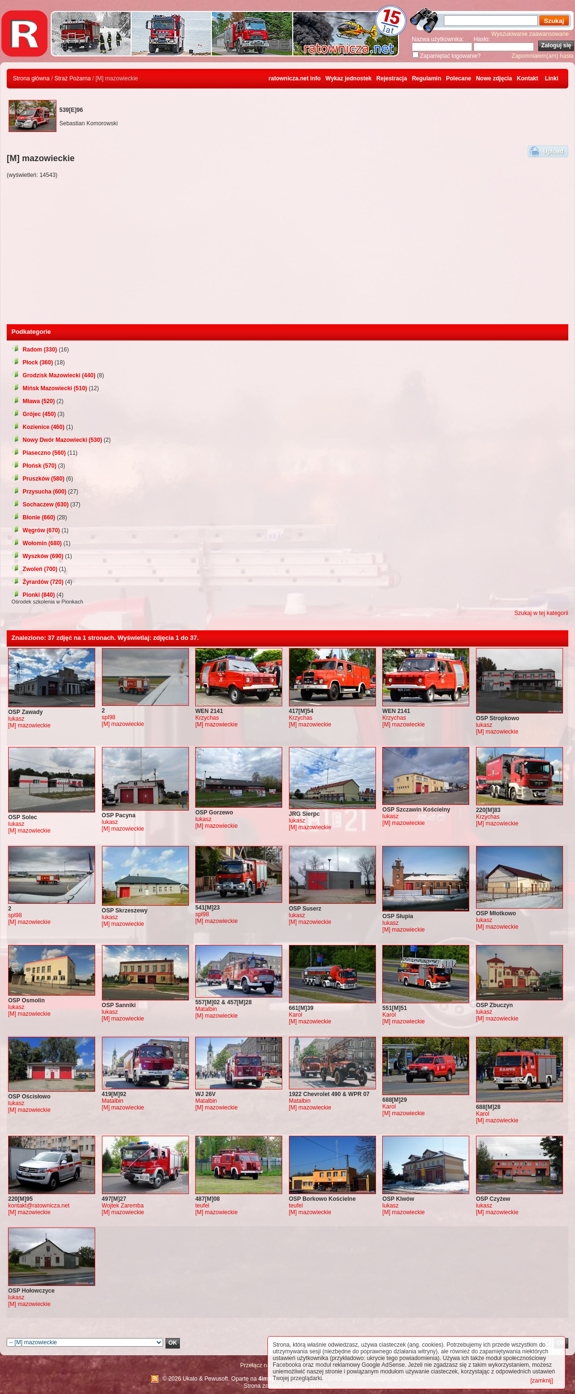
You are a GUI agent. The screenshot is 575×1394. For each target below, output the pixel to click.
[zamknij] (542, 1380)
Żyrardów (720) (37, 582)
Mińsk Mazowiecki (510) (49, 388)
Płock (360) (32, 362)
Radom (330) (34, 349)
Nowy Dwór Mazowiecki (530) (56, 440)
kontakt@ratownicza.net (38, 1205)
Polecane (458, 78)
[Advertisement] (287, 252)
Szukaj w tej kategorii (541, 613)
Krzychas (207, 717)
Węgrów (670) (35, 530)
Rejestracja (391, 78)
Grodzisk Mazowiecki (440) (53, 375)
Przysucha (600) (38, 491)
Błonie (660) (33, 517)
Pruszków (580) (38, 478)
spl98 (109, 717)
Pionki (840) (33, 595)
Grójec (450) (33, 414)
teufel (202, 1205)
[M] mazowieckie (29, 725)
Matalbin (206, 1009)
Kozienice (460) (38, 427)
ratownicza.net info (295, 78)
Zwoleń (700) (34, 569)
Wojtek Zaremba (123, 1205)
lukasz (16, 718)
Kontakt (527, 78)
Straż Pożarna (73, 78)
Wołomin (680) (36, 543)
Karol (295, 1014)
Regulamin (426, 78)
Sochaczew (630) (39, 504)
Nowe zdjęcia (494, 78)
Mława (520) (33, 401)
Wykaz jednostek (348, 78)
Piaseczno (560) (38, 453)
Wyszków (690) (37, 556)
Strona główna (31, 78)
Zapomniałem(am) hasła (543, 56)
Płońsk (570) (33, 465)
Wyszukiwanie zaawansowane (530, 34)
